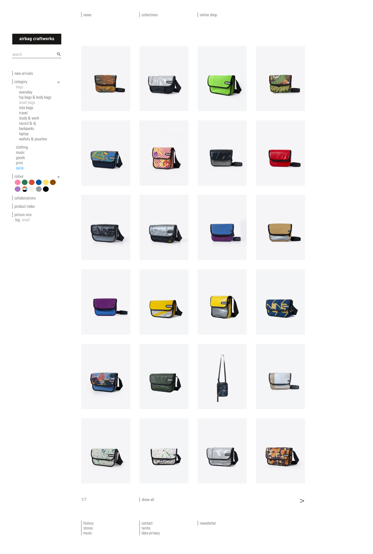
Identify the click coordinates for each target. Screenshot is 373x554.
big (17, 219)
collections (150, 14)
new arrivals (23, 73)
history (88, 523)
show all (148, 499)
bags (19, 86)
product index (24, 206)
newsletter (208, 523)
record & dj (27, 123)
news (87, 14)
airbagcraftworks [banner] (36, 39)
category (20, 81)
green (26, 184)
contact (147, 523)
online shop (208, 14)
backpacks (26, 128)
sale (20, 167)
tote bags (26, 107)
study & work (29, 118)
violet (19, 191)
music (20, 152)
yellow (47, 184)
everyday (25, 91)
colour (19, 176)
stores (88, 528)
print (19, 162)
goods (20, 157)
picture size (23, 214)
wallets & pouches (33, 138)
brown (54, 184)
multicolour (26, 191)
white (33, 191)
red (33, 184)
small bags (27, 102)
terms (146, 528)
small (26, 219)
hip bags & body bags (35, 97)
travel (23, 112)
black (47, 191)
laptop (24, 133)
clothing (22, 147)
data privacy (151, 532)
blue (40, 184)
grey (40, 191)
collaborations (25, 197)
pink (19, 184)
